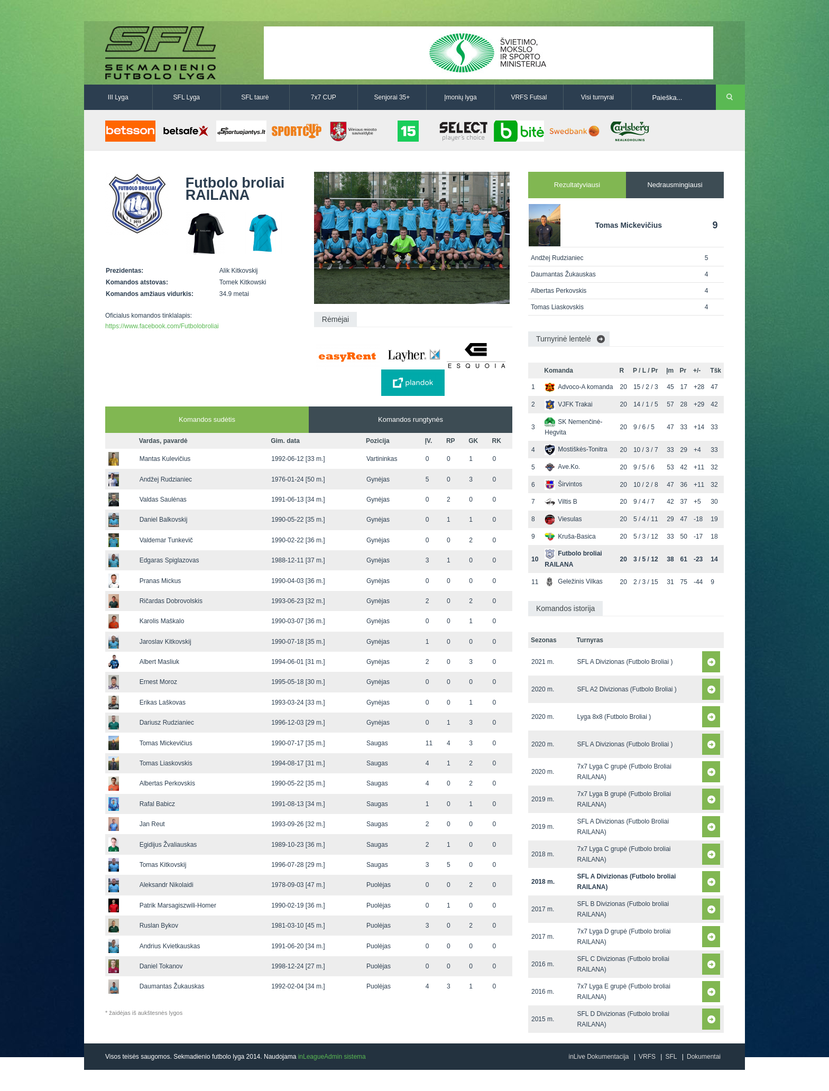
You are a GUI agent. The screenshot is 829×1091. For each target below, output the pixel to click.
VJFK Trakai (568, 404)
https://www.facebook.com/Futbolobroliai (162, 326)
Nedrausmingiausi (674, 185)
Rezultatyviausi (577, 185)
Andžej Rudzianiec (166, 479)
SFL (671, 1056)
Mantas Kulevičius (165, 459)
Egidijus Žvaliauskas (168, 844)
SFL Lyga (186, 97)
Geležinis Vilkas (573, 581)
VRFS (647, 1056)
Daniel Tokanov (161, 966)
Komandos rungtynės (410, 419)
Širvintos (563, 484)
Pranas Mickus (160, 581)
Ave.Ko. (562, 466)
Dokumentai (704, 1056)
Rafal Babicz (157, 804)
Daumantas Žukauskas (172, 986)
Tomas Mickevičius (166, 743)
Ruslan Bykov (159, 925)
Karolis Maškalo (162, 621)
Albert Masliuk (159, 661)
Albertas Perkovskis (167, 783)
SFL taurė (255, 97)
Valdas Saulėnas (163, 499)
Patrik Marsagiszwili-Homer (178, 905)
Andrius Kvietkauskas (170, 946)
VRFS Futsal (529, 97)
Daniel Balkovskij (164, 519)
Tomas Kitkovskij (163, 864)
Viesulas (563, 519)
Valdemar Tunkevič (166, 540)
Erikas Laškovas (163, 702)
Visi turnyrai (597, 97)
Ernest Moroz (158, 682)
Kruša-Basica (570, 536)
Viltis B (561, 501)
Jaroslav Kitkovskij (165, 641)
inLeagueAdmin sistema (332, 1056)
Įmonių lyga (460, 97)
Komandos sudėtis (207, 419)
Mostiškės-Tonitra (576, 449)
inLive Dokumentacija (598, 1056)
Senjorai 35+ (392, 97)
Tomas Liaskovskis (166, 763)
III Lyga (118, 97)
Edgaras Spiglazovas (169, 560)
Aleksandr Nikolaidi (167, 885)
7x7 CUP (323, 97)
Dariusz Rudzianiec (167, 722)
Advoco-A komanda (579, 387)
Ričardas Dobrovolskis (171, 601)
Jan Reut (152, 824)
